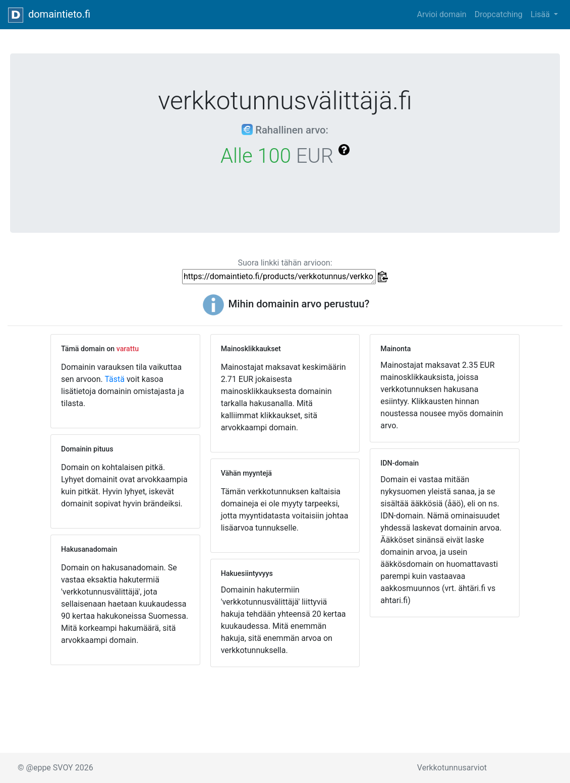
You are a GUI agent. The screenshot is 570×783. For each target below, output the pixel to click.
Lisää (541, 14)
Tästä (114, 379)
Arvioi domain (441, 14)
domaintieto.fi (49, 15)
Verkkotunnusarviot (452, 767)
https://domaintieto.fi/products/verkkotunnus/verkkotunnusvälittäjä (279, 276)
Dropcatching (499, 14)
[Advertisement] (445, 686)
